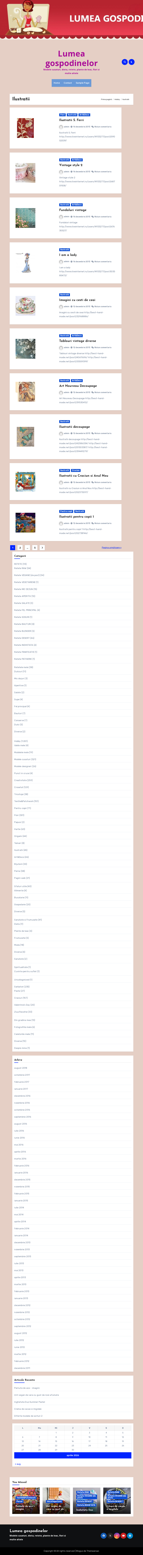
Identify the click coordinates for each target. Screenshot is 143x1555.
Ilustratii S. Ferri (71, 120)
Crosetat (18, 787)
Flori (62, 115)
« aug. (18, 1464)
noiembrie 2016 (22, 1103)
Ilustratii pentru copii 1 (76, 516)
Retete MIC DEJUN (23, 589)
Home (57, 83)
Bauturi (18, 713)
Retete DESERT (22, 638)
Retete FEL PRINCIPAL (25, 610)
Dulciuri (18, 671)
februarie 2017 (21, 1082)
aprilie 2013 (20, 1277)
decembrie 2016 (22, 1096)
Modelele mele (21, 752)
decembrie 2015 (22, 1179)
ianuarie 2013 (21, 1298)
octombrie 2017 (22, 1075)
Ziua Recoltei (21, 1012)
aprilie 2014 (20, 1221)
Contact (68, 83)
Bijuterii (18, 864)
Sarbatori (19, 986)
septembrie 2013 (22, 1256)
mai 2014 (18, 1214)
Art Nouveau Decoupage (78, 386)
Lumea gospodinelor (71, 58)
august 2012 (20, 1333)
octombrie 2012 (22, 1319)
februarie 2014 (21, 1228)
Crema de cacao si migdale (27, 1409)
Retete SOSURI (21, 617)
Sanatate (19, 959)
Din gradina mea (22, 1020)
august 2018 (20, 1068)
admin (64, 127)
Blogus (79, 1551)
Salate (17, 692)
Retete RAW (20, 568)
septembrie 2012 (22, 1326)
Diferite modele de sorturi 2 (28, 1416)
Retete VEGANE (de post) (26, 575)
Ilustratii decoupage (74, 427)
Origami (18, 836)
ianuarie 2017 (21, 1089)
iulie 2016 (19, 1131)
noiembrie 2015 (22, 1186)
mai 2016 (18, 1145)
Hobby (17, 741)
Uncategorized (21, 979)
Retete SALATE (22, 603)
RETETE (18, 564)
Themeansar (93, 1551)
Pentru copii (66, 511)
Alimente (18, 890)
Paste (17, 991)
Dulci (16, 724)
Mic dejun (19, 678)
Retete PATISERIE (23, 659)
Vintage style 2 (70, 165)
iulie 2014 (19, 1207)
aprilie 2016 (20, 1152)
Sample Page (82, 83)
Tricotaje (18, 794)
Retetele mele (21, 667)
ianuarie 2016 (21, 1172)
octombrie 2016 (22, 1110)
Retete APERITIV (22, 596)
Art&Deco (84, 115)
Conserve (19, 720)
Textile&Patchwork (23, 801)
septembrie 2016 (22, 1117)
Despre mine (20, 1048)
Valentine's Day (22, 1005)
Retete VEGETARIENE (24, 582)
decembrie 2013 (22, 1242)
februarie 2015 (21, 1193)
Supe (16, 699)
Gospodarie (20, 904)
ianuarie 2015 (21, 1200)
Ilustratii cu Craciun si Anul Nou (83, 475)
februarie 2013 (21, 1291)
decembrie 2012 (22, 1305)
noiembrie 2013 (22, 1249)
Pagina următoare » (111, 547)
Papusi (17, 822)
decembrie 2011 (22, 1368)
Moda (17, 945)
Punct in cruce (21, 773)
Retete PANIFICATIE (24, 652)
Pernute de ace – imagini (27, 1388)
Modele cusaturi (22, 759)
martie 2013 (20, 1284)
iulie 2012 (19, 1340)
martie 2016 (20, 1158)
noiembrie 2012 (22, 1312)
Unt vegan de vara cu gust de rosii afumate (36, 1395)
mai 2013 (18, 1270)
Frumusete (19, 938)
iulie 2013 (19, 1263)
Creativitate (20, 780)
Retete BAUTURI (22, 624)
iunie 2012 (19, 1347)
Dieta (17, 924)
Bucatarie (19, 897)
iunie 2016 (19, 1138)
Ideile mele (19, 745)
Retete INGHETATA (23, 645)
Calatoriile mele (22, 1034)
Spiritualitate (21, 967)
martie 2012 (20, 1354)
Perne (17, 871)
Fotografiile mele (23, 1027)
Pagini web (19, 878)
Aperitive (18, 685)
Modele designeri (22, 766)
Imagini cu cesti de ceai (77, 300)
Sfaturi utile (20, 886)
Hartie (17, 829)
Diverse (18, 731)
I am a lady (68, 255)
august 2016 (20, 1124)
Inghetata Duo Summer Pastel (29, 1402)
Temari (17, 843)
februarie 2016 (21, 1165)
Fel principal (20, 706)
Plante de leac (21, 931)
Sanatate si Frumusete (25, 920)
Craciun (76, 470)
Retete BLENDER (22, 631)
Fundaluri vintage (72, 210)
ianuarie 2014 (21, 1235)
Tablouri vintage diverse (77, 341)
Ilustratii (72, 115)
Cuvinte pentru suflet (25, 971)
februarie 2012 (21, 1361)
